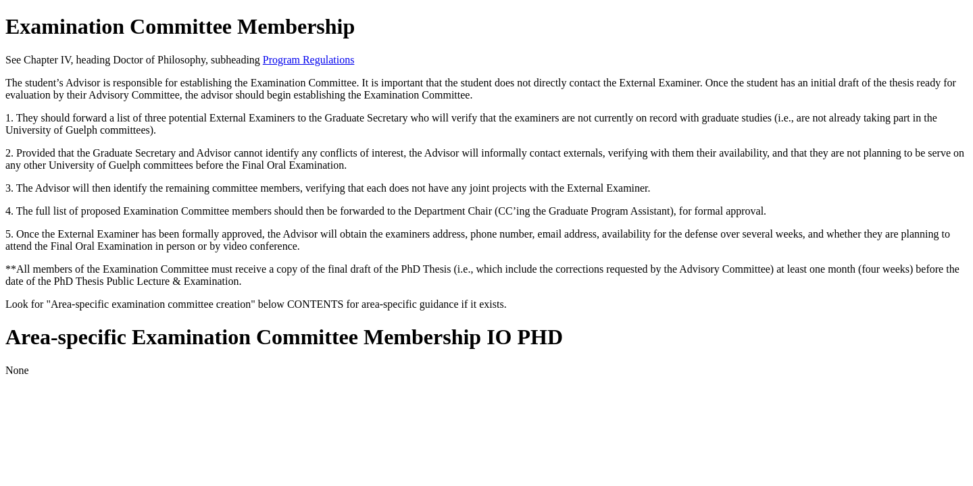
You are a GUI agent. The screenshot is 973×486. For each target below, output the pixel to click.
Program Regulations (309, 59)
